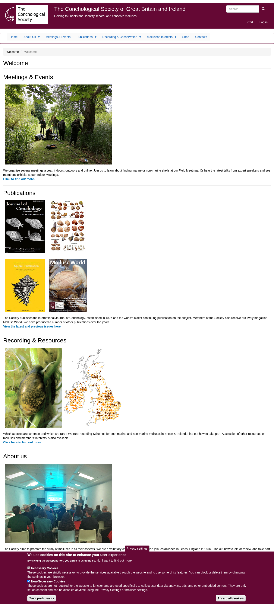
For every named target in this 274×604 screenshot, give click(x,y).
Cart (250, 22)
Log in (263, 22)
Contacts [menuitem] (201, 37)
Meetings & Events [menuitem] (57, 37)
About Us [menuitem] (30, 38)
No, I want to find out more (114, 563)
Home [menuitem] (14, 37)
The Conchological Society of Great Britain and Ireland (120, 9)
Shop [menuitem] (185, 37)
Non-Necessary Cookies (48, 584)
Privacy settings (136, 551)
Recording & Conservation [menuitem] (120, 38)
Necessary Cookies (44, 571)
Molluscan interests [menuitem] (160, 38)
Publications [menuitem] (85, 38)
